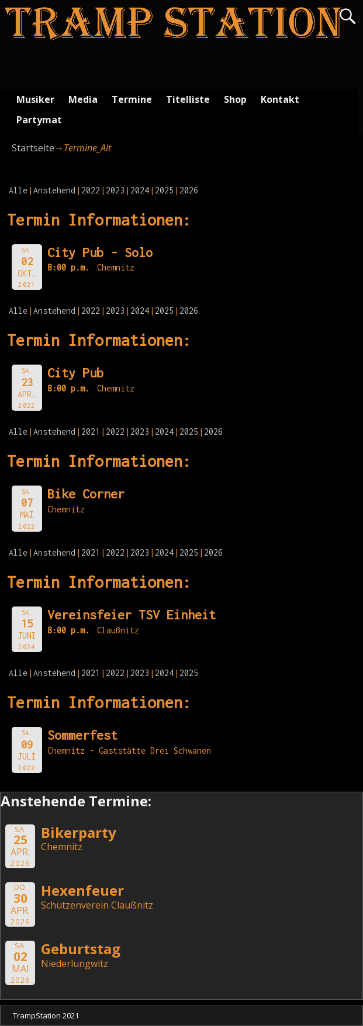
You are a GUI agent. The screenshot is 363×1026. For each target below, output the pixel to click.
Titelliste (188, 99)
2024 (139, 190)
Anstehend (54, 190)
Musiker (35, 99)
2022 (90, 190)
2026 (188, 190)
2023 (115, 190)
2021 (90, 431)
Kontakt (280, 99)
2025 (164, 190)
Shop (235, 99)
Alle (18, 190)
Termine (132, 99)
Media (83, 99)
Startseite (33, 147)
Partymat (39, 119)
